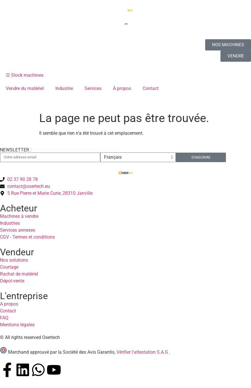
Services (92, 88)
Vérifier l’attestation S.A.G (142, 352)
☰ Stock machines (25, 75)
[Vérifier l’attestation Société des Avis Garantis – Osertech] (4, 352)
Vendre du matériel (25, 88)
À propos (122, 88)
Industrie (64, 88)
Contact (150, 88)
